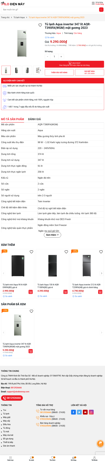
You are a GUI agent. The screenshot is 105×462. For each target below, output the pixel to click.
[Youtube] (85, 412)
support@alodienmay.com (18, 392)
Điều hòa (7, 424)
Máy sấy (6, 421)
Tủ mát (6, 431)
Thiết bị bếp (8, 442)
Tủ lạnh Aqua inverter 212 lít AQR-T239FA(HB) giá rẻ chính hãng (86, 286)
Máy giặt (6, 417)
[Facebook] (73, 412)
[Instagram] (91, 412)
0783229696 (45, 419)
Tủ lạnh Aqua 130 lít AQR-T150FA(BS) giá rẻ (48, 286)
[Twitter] (79, 412)
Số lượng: (49, 51)
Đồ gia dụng (8, 439)
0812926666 (16, 388)
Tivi (4, 410)
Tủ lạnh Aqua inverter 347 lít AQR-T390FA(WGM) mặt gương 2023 (17, 345)
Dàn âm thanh (9, 446)
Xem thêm (52, 235)
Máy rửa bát (8, 435)
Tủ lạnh (6, 414)
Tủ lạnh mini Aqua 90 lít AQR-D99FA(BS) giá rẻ (15, 286)
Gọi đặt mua (89, 72)
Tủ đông (6, 428)
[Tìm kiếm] (101, 9)
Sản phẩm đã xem (13, 304)
